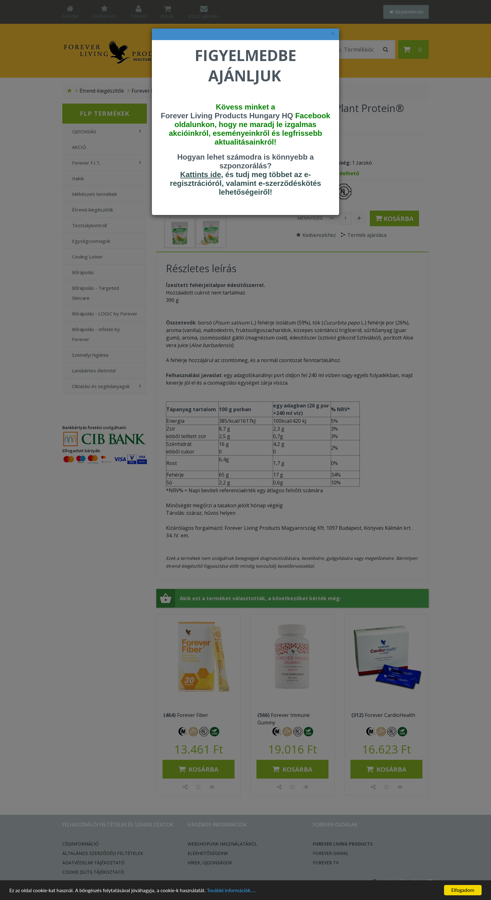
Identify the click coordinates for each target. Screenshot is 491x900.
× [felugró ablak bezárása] (332, 34)
